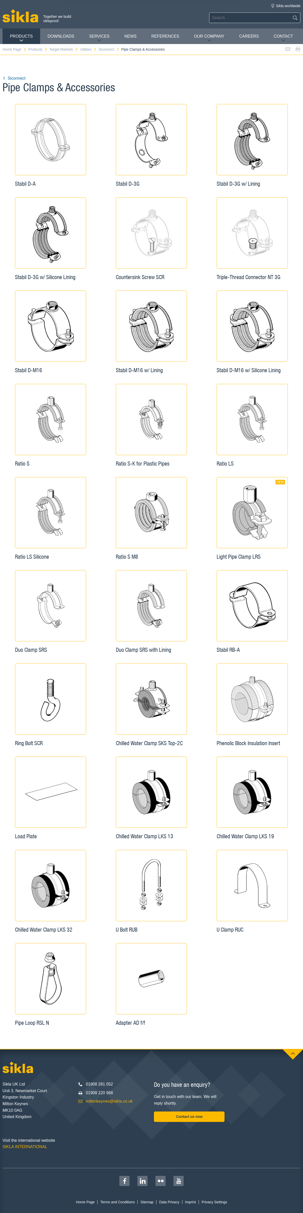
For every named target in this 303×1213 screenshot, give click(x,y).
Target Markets (64, 49)
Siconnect (109, 49)
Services (99, 38)
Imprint (190, 1202)
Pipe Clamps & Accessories (143, 49)
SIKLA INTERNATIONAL (25, 1147)
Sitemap (146, 1202)
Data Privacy (169, 1202)
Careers (249, 36)
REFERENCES (165, 36)
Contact (283, 38)
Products (21, 38)
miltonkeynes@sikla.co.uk (109, 1101)
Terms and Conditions (117, 1202)
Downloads (60, 36)
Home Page (15, 49)
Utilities (88, 49)
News (130, 36)
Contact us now (189, 1117)
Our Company (209, 38)
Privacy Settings (214, 1202)
